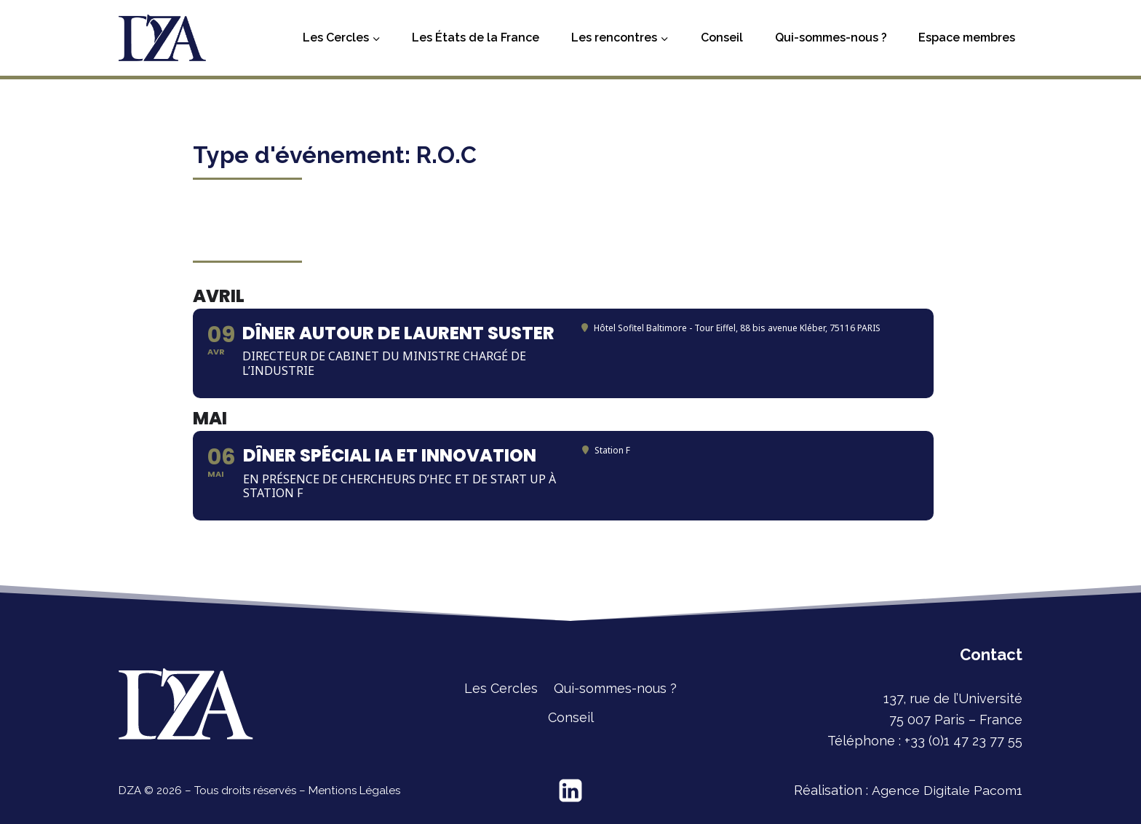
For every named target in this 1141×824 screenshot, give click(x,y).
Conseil (722, 37)
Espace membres (966, 37)
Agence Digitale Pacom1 (946, 790)
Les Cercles (501, 688)
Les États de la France (475, 37)
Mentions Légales (354, 790)
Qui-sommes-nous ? (831, 37)
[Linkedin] (570, 790)
